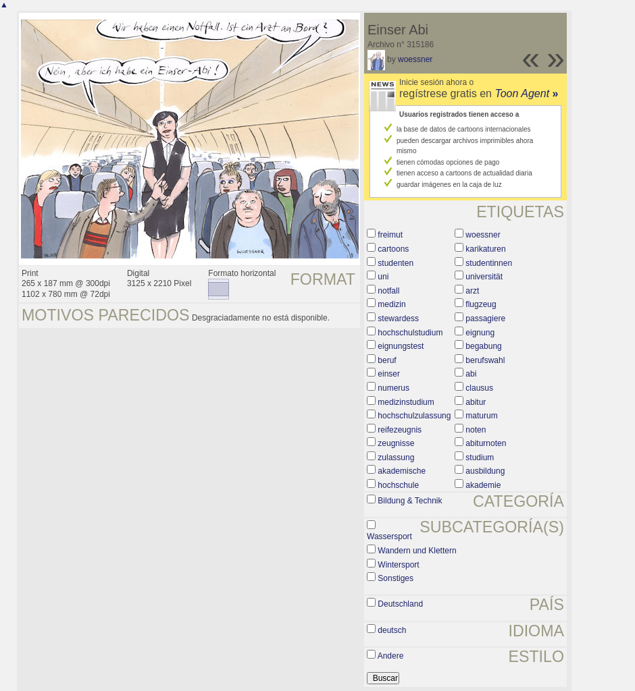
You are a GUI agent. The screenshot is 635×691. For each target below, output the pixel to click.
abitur (475, 402)
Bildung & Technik (410, 500)
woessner (415, 59)
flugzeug (480, 304)
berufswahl (485, 360)
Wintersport (398, 565)
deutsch (392, 630)
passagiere (485, 318)
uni (383, 276)
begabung (483, 346)
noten (475, 430)
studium (479, 457)
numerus (393, 388)
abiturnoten (485, 443)
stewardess (398, 318)
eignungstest (401, 346)
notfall (388, 291)
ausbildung (485, 471)
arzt (472, 291)
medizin (391, 304)
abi (470, 374)
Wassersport (389, 536)
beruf (387, 360)
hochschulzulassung (414, 415)
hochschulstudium (410, 332)
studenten (395, 263)
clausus (479, 388)
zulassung (396, 457)
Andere (391, 656)
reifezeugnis (400, 430)
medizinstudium (406, 402)
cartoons (393, 249)
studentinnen (488, 263)
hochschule (398, 485)
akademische (402, 471)
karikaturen (485, 249)
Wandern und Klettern (417, 550)
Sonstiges (395, 578)
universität (484, 276)
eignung (479, 332)
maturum (481, 415)
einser (389, 374)
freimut (390, 235)
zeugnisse (396, 443)
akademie (483, 485)
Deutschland (400, 604)
